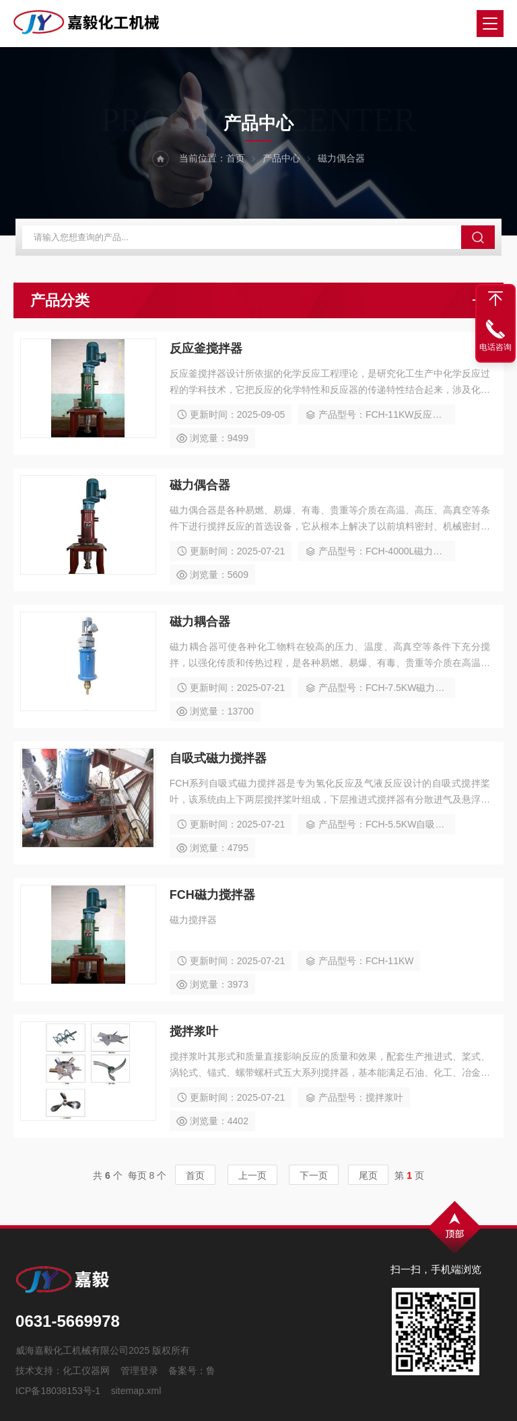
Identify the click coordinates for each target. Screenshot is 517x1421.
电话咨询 (495, 347)
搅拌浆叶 (194, 1031)
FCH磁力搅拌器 (212, 895)
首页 (235, 158)
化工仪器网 (86, 1370)
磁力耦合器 (200, 621)
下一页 (314, 1175)
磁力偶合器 (200, 485)
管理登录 (139, 1370)
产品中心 (281, 158)
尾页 (368, 1175)
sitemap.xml (136, 1390)
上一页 (252, 1175)
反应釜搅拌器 (206, 348)
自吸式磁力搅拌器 (218, 758)
